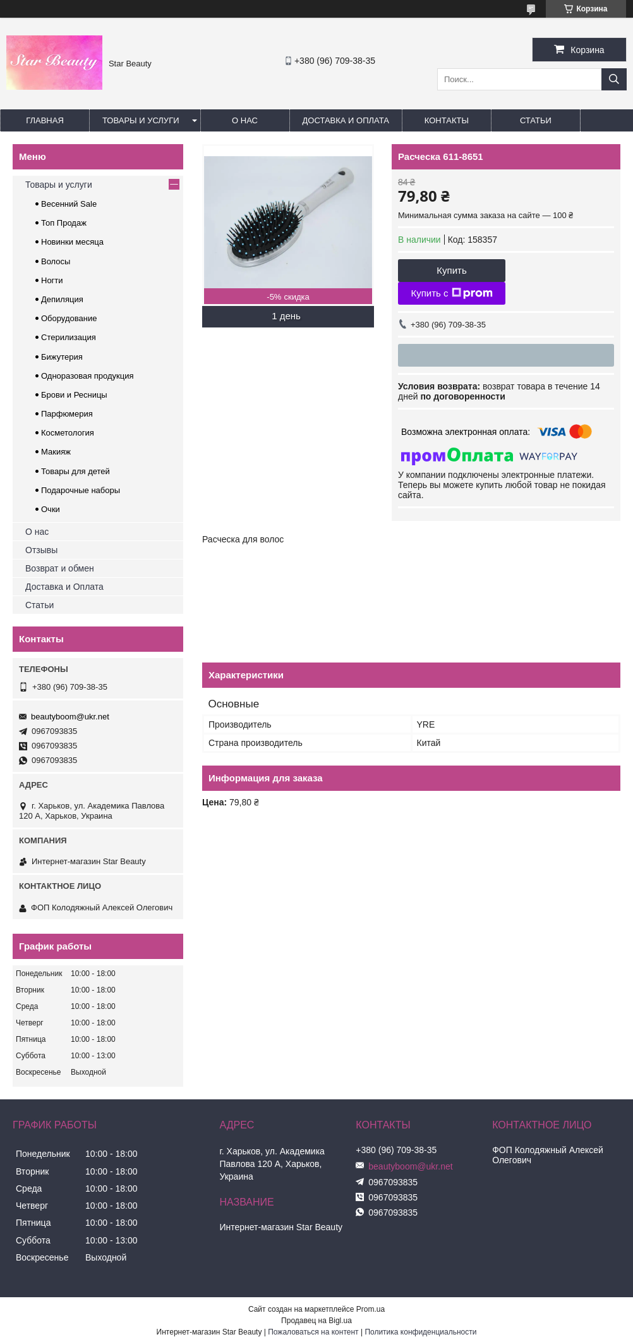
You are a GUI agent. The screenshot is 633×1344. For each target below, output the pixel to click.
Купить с (451, 293)
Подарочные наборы (80, 490)
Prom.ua (370, 1309)
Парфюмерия (67, 413)
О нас (245, 120)
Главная (45, 120)
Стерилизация (68, 337)
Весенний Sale (69, 204)
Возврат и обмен (59, 568)
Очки (50, 509)
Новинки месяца (72, 242)
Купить (451, 270)
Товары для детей (75, 471)
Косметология (67, 432)
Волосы (55, 261)
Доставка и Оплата (64, 587)
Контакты (447, 120)
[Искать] (614, 79)
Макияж (56, 451)
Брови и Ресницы (74, 395)
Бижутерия (62, 357)
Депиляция (62, 299)
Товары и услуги (140, 120)
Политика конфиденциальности (420, 1332)
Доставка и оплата (346, 120)
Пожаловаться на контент (313, 1332)
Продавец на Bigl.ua (316, 1320)
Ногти (52, 280)
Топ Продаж (64, 223)
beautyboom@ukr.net (70, 716)
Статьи (536, 120)
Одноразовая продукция (87, 376)
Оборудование (69, 318)
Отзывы (41, 550)
